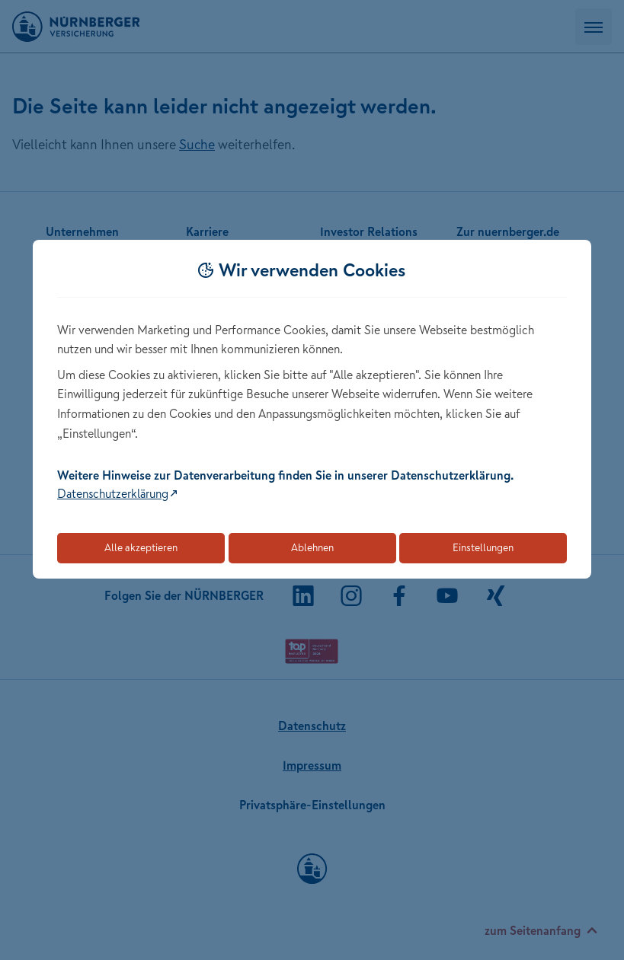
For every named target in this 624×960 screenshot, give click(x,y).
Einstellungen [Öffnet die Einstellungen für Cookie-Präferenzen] (483, 547)
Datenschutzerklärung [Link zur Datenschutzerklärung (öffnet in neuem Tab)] (112, 493)
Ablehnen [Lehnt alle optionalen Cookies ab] (312, 547)
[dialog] (312, 409)
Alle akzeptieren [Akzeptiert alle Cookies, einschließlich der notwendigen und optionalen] (141, 547)
